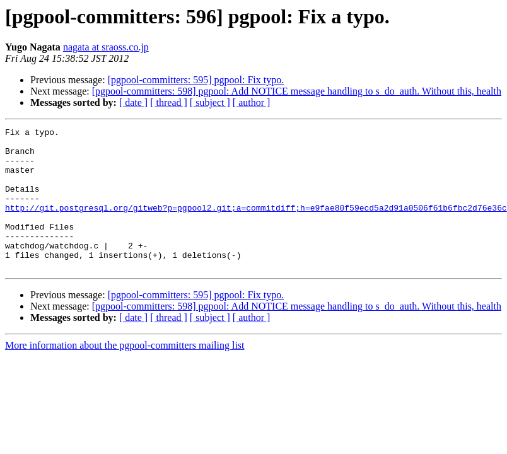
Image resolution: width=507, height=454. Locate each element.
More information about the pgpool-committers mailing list (125, 373)
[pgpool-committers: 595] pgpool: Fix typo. (196, 79)
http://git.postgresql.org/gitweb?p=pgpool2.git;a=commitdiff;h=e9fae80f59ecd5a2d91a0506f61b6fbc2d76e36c (256, 224)
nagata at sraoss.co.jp (106, 47)
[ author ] (252, 102)
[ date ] (133, 102)
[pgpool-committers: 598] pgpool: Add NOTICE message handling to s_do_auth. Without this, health (296, 91)
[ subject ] (210, 102)
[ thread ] (168, 102)
